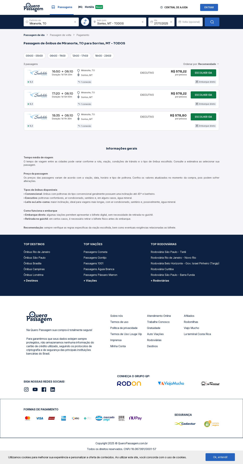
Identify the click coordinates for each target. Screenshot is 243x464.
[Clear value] (171, 22)
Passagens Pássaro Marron (100, 284)
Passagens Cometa (95, 261)
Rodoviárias (154, 350)
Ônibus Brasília (32, 273)
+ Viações (90, 290)
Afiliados (189, 325)
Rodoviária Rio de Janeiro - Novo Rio (173, 267)
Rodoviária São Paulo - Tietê (168, 261)
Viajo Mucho (191, 337)
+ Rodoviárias (160, 290)
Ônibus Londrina (33, 284)
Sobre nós (116, 325)
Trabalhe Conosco (158, 331)
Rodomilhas (191, 331)
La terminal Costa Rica (197, 343)
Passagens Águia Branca (99, 279)
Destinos (152, 356)
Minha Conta (118, 356)
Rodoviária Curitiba (162, 279)
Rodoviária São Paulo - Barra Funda (173, 284)
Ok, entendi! (220, 457)
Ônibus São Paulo (35, 267)
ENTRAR (209, 7)
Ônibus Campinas (34, 279)
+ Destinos (31, 290)
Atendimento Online (159, 325)
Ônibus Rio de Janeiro (37, 261)
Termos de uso (119, 331)
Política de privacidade (124, 337)
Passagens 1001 (93, 273)
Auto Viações (155, 343)
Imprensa (116, 350)
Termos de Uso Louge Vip (126, 343)
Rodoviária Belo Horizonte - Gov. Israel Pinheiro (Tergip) (185, 273)
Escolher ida (203, 74)
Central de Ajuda (176, 7)
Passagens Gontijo (95, 267)
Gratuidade (153, 337)
